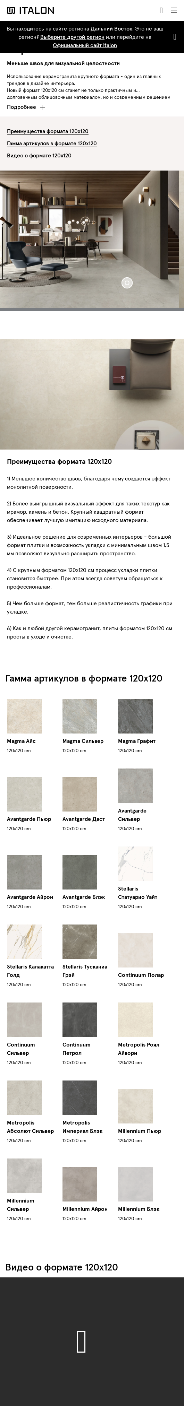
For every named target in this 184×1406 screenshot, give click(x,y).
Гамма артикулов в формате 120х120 (52, 143)
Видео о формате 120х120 (39, 155)
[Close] (173, 37)
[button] (26, 105)
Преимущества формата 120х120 (48, 131)
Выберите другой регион (72, 36)
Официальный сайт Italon (85, 45)
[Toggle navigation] (174, 10)
